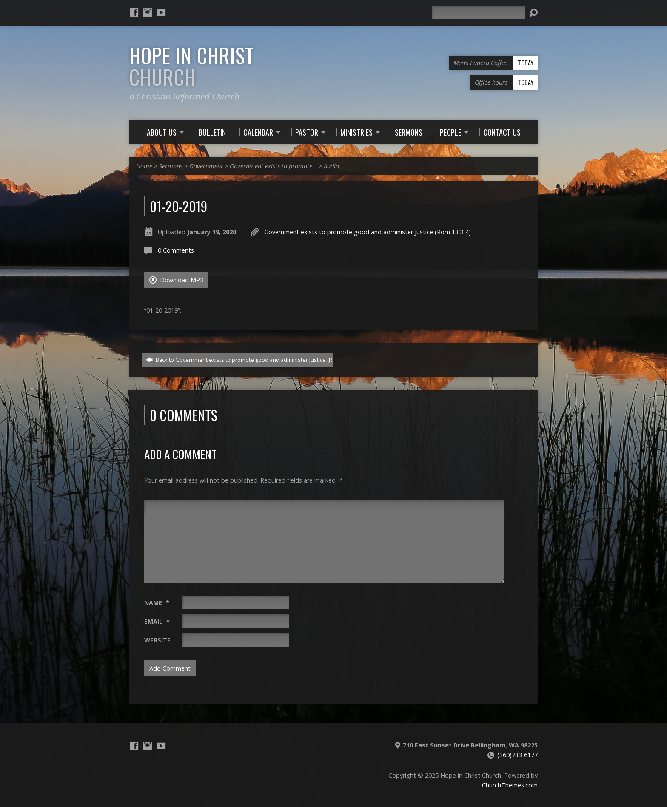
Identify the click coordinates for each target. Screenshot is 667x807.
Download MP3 (176, 280)
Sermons (170, 166)
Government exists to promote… (273, 166)
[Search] (478, 12)
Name (156, 603)
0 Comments (176, 250)
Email (157, 621)
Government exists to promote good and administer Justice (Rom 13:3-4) (367, 232)
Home (144, 166)
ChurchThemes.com (510, 785)
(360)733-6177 (517, 755)
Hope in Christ (191, 66)
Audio (331, 166)
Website (157, 640)
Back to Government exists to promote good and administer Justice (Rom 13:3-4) (252, 360)
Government (206, 166)
